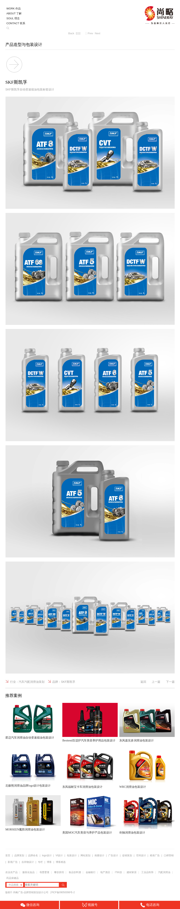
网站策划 (85, 855)
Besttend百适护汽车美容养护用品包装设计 (88, 740)
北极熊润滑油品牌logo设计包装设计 (28, 785)
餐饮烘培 (59, 872)
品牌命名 (33, 855)
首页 (7, 855)
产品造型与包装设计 (23, 44)
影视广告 (13, 862)
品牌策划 (19, 855)
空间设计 (141, 855)
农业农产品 (11, 872)
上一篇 (156, 681)
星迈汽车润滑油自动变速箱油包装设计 (29, 737)
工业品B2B (147, 872)
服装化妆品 (28, 872)
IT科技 (118, 872)
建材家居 (132, 872)
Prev (90, 33)
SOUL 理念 (13, 18)
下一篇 (170, 681)
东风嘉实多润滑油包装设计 (136, 740)
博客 (49, 862)
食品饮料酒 (75, 872)
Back (71, 33)
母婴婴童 (44, 872)
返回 (143, 681)
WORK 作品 (13, 8)
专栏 (40, 862)
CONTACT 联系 (15, 23)
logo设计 (47, 855)
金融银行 (91, 872)
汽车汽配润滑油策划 (31, 681)
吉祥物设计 (28, 862)
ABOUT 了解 (14, 13)
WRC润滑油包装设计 (132, 786)
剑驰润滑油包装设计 (132, 832)
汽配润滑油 (164, 872)
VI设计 (59, 855)
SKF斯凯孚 (68, 681)
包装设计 (72, 855)
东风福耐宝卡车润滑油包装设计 (82, 786)
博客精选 (61, 862)
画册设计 (99, 855)
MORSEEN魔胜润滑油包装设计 (25, 829)
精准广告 (155, 855)
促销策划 (127, 855)
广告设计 (113, 855)
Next (97, 33)
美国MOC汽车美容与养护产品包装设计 (87, 832)
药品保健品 (12, 878)
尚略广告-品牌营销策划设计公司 (31, 892)
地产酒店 (105, 872)
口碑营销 (169, 855)
